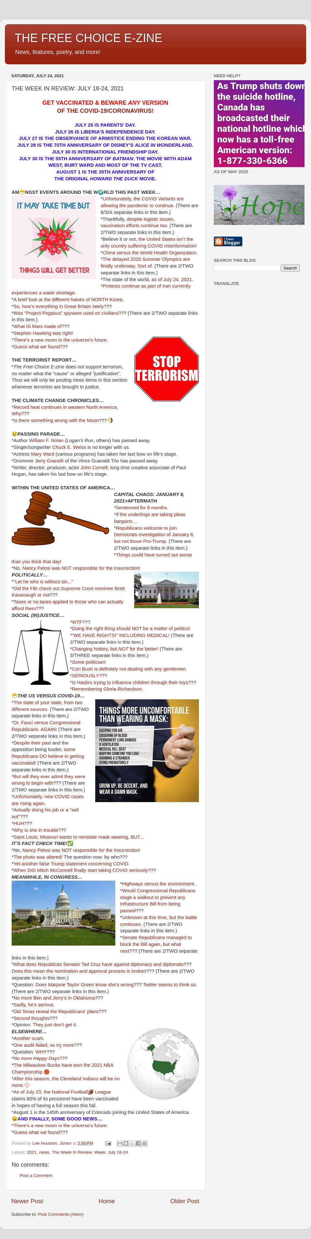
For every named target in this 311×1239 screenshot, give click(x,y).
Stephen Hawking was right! (43, 333)
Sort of (144, 266)
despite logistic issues (150, 219)
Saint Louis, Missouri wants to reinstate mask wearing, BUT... (79, 837)
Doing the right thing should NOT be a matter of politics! (131, 628)
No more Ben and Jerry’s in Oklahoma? (56, 998)
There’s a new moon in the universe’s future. (61, 1125)
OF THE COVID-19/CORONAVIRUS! (105, 111)
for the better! (144, 648)
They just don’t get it (54, 1024)
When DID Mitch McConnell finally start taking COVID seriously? (82, 870)
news (44, 1152)
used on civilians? (102, 313)
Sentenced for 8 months (141, 507)
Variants (166, 198)
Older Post (184, 1201)
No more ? (38, 1058)
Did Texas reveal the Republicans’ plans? (57, 1011)
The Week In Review (72, 1152)
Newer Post (27, 1201)
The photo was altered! (38, 857)
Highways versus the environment (158, 883)
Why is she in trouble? (37, 830)
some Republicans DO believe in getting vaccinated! (48, 756)
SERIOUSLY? (87, 675)
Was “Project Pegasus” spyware (48, 313)
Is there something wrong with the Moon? (57, 420)
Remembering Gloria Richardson (107, 689)
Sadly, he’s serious (33, 1004)
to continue (161, 205)
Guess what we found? (38, 346)
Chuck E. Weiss (69, 447)
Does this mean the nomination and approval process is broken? (80, 971)
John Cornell (94, 467)
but (119, 648)
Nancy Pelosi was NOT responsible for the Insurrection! (81, 568)
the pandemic (134, 205)
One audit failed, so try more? (45, 1045)
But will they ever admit (38, 776)
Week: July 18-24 (111, 1152)
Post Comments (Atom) (61, 1214)
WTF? (78, 622)
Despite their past (32, 743)
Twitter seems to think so (169, 984)
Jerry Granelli (49, 460)
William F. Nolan (46, 440)
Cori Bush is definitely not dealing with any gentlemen (129, 669)
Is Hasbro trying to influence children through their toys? (131, 682)
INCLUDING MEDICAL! (144, 635)
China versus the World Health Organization (149, 252)
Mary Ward (42, 454)
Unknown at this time (144, 917)
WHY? (42, 1051)
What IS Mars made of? (39, 326)
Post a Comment (36, 1175)
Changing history (90, 648)
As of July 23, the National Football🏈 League (62, 1092)
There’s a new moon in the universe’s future (60, 340)
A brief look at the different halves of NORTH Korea (68, 299)
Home (106, 1201)
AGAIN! (48, 729)
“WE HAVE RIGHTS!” (95, 635)
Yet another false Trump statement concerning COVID (71, 863)
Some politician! (89, 662)
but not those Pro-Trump (140, 541)
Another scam (28, 1038)
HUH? (20, 823)
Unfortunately (117, 198)
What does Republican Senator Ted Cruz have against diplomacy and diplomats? (100, 964)
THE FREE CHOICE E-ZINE (88, 38)
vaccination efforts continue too (134, 225)
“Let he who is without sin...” (43, 581)
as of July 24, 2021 (172, 279)
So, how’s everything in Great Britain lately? (60, 306)
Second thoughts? (33, 1018)
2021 (32, 1152)
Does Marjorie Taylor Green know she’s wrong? (85, 984)
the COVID (145, 198)
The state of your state (38, 702)
